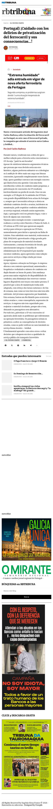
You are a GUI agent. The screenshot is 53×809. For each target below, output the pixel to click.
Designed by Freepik (33, 805)
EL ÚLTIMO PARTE (17, 23)
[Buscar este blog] (26, 591)
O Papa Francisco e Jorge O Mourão (30, 361)
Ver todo (48, 356)
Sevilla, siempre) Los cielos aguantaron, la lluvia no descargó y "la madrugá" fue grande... (32, 388)
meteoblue (6, 455)
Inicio (6, 23)
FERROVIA (27, 340)
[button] (37, 345)
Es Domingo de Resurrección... (28, 374)
